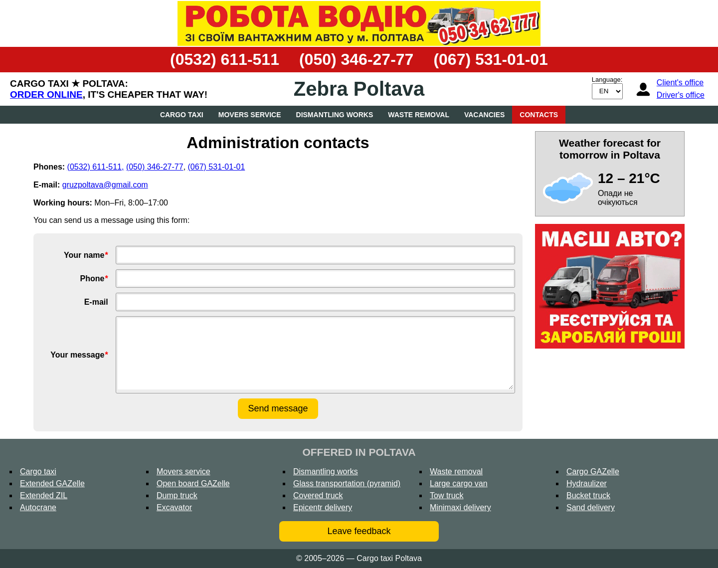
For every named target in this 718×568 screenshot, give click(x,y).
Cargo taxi (181, 115)
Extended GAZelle (52, 483)
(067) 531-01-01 (490, 59)
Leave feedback (358, 531)
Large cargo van (459, 483)
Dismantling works (334, 115)
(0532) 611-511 (224, 59)
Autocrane (38, 507)
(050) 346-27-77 (356, 59)
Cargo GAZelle (592, 471)
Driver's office (681, 95)
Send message (278, 408)
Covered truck (318, 495)
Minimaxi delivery (460, 507)
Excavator (174, 507)
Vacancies (484, 115)
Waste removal (418, 115)
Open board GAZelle (193, 483)
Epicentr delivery (322, 507)
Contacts (539, 115)
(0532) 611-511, (95, 167)
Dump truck (177, 495)
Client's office (680, 82)
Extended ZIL (43, 495)
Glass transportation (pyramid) (346, 483)
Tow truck (447, 495)
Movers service (249, 115)
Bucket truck (588, 495)
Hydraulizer (586, 483)
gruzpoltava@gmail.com (105, 185)
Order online (46, 94)
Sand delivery (590, 507)
